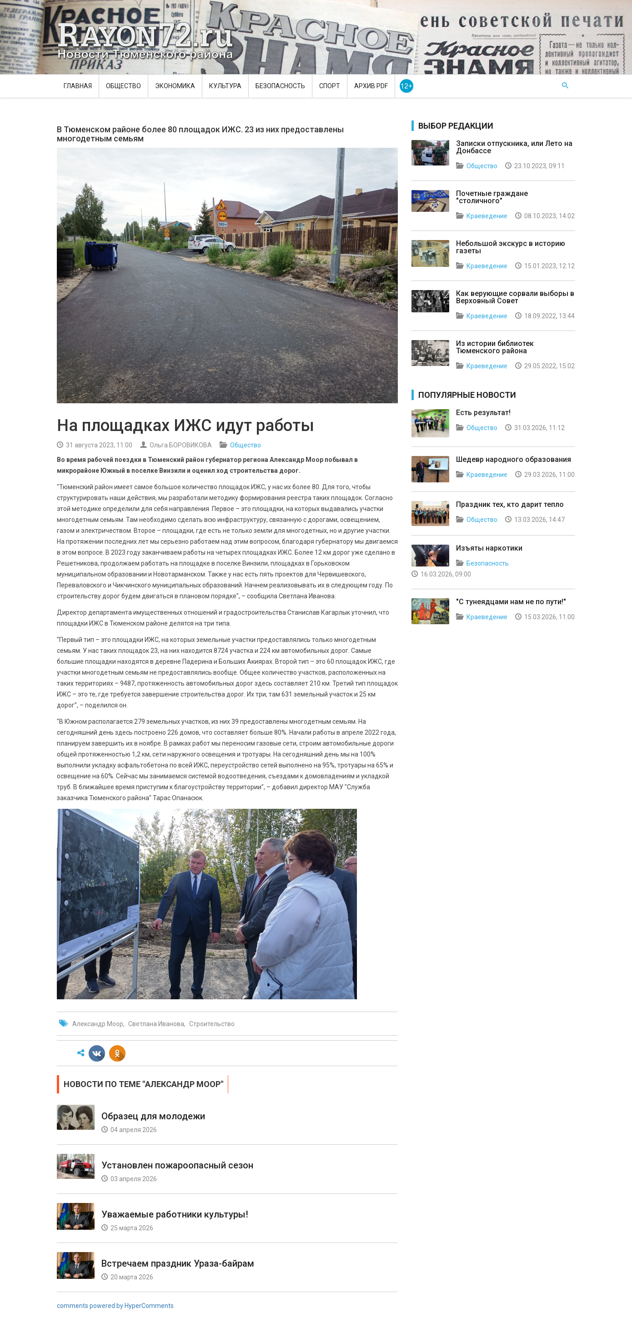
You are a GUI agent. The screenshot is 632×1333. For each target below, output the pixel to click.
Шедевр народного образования (513, 459)
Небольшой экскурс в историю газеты (510, 247)
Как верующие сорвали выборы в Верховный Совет (515, 297)
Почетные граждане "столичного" (492, 197)
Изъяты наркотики (489, 548)
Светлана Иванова (156, 1023)
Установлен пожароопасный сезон (177, 1165)
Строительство (212, 1023)
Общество (123, 86)
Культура (225, 86)
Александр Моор (97, 1023)
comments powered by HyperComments (115, 1305)
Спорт (329, 86)
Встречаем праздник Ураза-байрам (177, 1263)
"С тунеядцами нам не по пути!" (511, 601)
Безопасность (280, 86)
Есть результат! (483, 412)
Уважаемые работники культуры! (174, 1214)
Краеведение (486, 216)
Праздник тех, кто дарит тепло (510, 504)
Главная (78, 86)
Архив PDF (371, 86)
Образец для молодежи (153, 1116)
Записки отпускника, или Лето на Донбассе (514, 147)
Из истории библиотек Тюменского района (495, 347)
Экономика (175, 86)
